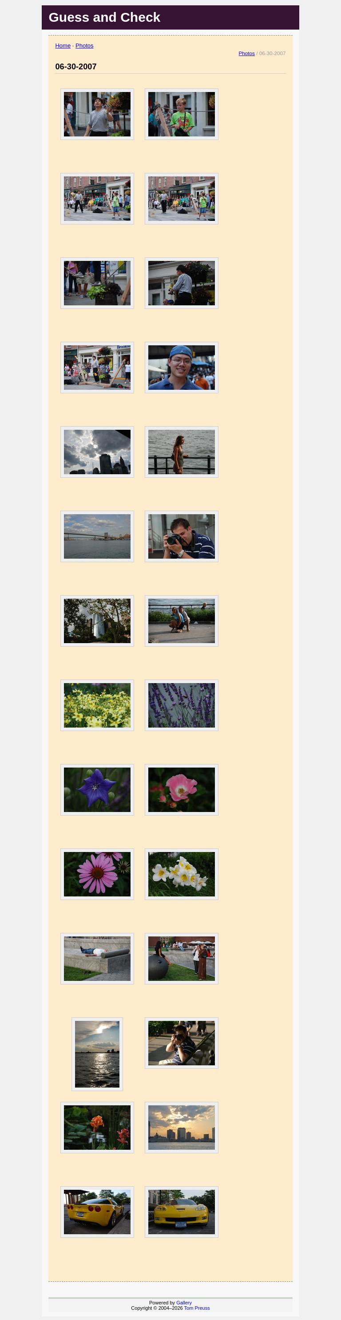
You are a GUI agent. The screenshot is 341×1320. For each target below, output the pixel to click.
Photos (84, 45)
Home (63, 45)
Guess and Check (104, 17)
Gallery (184, 1302)
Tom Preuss (197, 1308)
